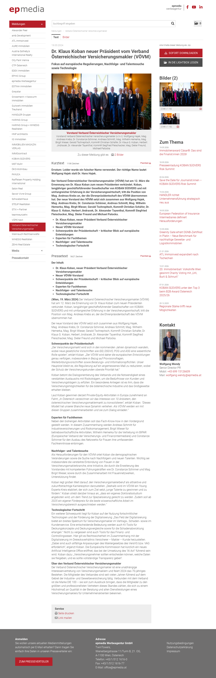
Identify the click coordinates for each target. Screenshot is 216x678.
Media (27, 250)
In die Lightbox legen (181, 62)
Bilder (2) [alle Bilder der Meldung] (168, 78)
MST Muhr (17, 164)
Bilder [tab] (66, 37)
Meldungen (27, 24)
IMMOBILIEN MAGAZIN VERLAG (24, 146)
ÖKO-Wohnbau (19, 169)
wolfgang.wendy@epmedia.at (183, 375)
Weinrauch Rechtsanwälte (25, 234)
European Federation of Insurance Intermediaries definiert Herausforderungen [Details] (179, 217)
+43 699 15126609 (178, 371)
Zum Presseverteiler (34, 661)
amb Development (21, 35)
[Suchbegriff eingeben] (114, 23)
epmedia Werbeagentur (24, 81)
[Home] (26, 10)
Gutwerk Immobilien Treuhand (22, 107)
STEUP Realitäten (21, 204)
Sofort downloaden (181, 53)
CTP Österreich (19, 65)
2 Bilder (119, 154)
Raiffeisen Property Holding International (26, 181)
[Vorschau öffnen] (101, 102)
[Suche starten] (173, 23)
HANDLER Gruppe (21, 114)
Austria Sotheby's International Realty (22, 53)
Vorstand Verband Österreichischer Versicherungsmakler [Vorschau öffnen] (101, 133)
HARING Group (20, 120)
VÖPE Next (17, 220)
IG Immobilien (19, 139)
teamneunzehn (20, 214)
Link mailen (65, 617)
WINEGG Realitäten (22, 239)
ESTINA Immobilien (22, 86)
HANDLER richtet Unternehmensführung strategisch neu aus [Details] (179, 198)
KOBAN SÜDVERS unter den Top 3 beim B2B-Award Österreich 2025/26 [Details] (179, 291)
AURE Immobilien (21, 46)
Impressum (173, 651)
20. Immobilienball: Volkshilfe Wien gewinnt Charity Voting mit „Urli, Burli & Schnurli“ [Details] (180, 273)
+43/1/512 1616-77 (112, 663)
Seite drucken (66, 613)
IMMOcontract (19, 153)
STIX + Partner (19, 209)
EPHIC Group (19, 76)
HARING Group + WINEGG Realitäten (25, 127)
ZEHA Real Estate (21, 244)
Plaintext (145, 163)
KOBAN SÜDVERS (21, 158)
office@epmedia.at (115, 667)
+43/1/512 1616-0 (116, 659)
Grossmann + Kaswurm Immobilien (24, 98)
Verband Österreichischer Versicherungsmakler (25, 227)
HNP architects (20, 134)
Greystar (16, 91)
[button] (198, 23)
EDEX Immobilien (21, 70)
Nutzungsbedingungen (180, 643)
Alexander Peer (20, 30)
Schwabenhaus (20, 199)
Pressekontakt (20, 258)
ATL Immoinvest (20, 40)
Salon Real (17, 188)
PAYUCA (16, 174)
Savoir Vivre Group (21, 193)
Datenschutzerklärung (180, 647)
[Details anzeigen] (200, 109)
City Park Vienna (20, 60)
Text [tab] (56, 37)
